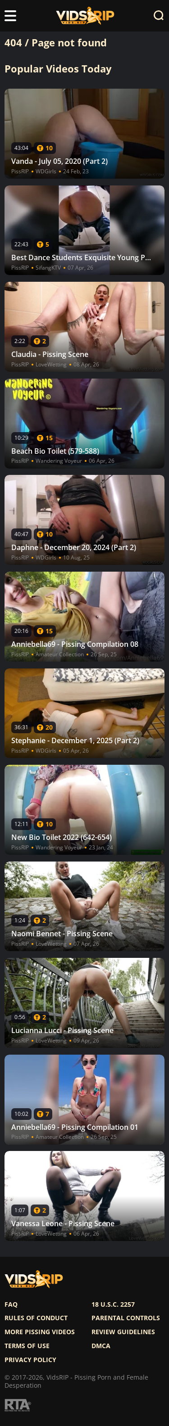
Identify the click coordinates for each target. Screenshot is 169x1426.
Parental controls (125, 1318)
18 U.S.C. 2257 (113, 1304)
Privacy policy (30, 1360)
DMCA (100, 1346)
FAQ (11, 1304)
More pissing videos (40, 1332)
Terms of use (27, 1346)
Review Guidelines (123, 1332)
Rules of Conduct (36, 1318)
